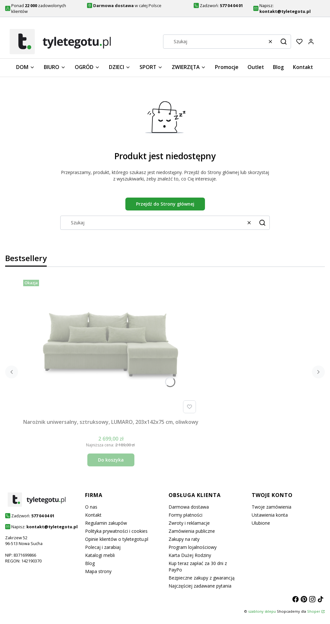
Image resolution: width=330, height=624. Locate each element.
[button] (283, 41)
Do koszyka (111, 460)
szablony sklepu (262, 611)
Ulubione (261, 523)
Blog (90, 563)
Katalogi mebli (100, 555)
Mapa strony (98, 571)
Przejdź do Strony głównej (165, 204)
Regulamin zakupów (106, 523)
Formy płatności (185, 515)
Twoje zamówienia (271, 507)
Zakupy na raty (184, 539)
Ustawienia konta (270, 515)
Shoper (313, 611)
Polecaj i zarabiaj (103, 547)
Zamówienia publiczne (192, 531)
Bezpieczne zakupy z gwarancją (202, 578)
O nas (91, 507)
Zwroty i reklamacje (189, 523)
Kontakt (93, 515)
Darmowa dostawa (189, 507)
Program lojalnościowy (193, 547)
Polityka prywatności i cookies (116, 531)
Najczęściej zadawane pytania (200, 586)
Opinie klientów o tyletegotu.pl (116, 539)
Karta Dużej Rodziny (190, 555)
